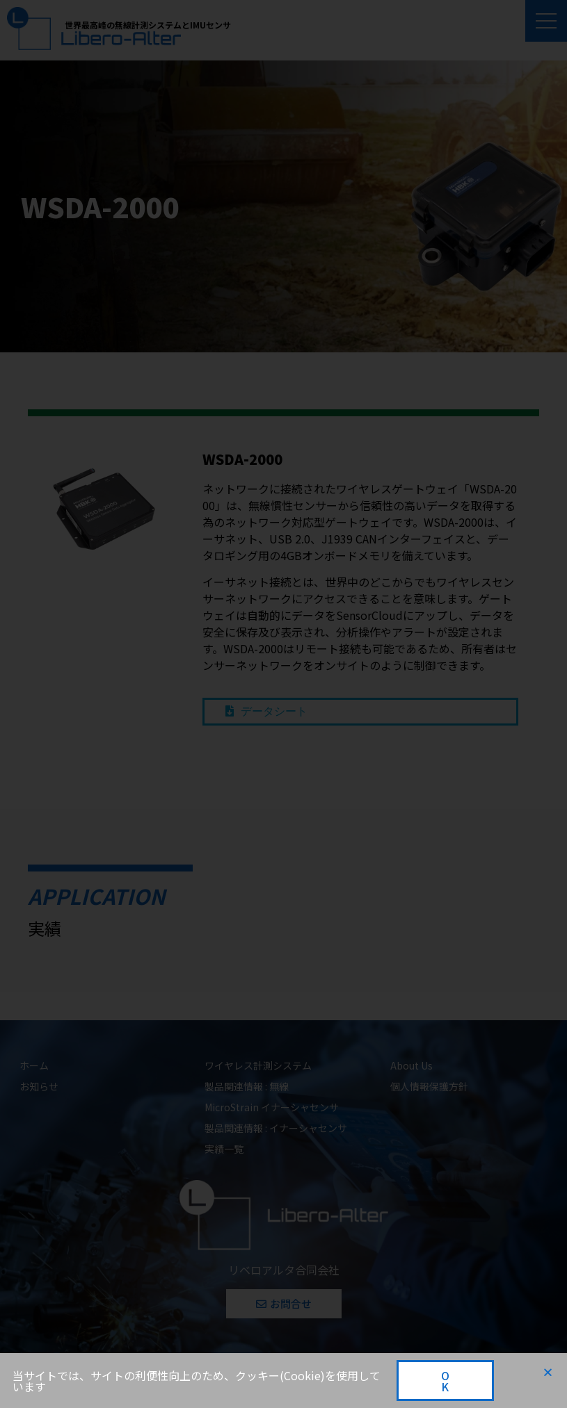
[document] (283, 704)
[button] (548, 1372)
